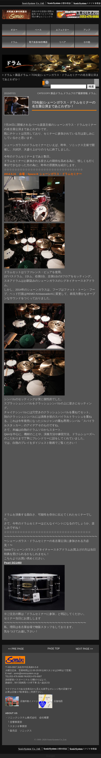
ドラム (14, 42)
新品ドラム (21, 74)
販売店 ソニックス (21, 730)
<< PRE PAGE (16, 648)
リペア (62, 42)
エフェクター (62, 30)
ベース (38, 30)
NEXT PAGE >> (84, 648)
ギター (14, 30)
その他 (86, 42)
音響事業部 (16, 722)
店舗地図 (51, 701)
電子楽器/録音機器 (38, 42)
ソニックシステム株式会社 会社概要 (28, 717)
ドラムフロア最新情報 (75, 93)
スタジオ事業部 (18, 726)
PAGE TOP (54, 648)
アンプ (86, 30)
